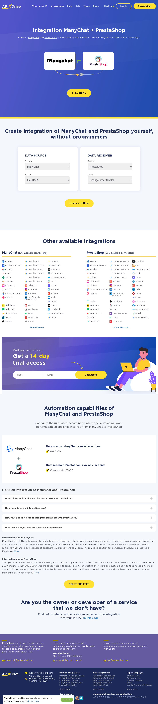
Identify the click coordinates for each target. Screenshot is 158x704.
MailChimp (10, 305)
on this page (90, 618)
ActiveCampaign (13, 265)
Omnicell (55, 261)
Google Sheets (35, 281)
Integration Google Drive (71, 683)
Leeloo (93, 301)
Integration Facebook (69, 678)
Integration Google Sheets (71, 676)
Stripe (53, 285)
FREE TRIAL (79, 93)
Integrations (57, 6)
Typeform (117, 301)
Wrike (30, 313)
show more (64, 689)
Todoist (54, 293)
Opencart (55, 265)
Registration (144, 6)
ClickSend (9, 285)
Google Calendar (36, 269)
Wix (114, 309)
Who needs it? (39, 6)
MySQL (8, 317)
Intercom (32, 293)
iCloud (31, 321)
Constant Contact (13, 293)
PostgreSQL (56, 273)
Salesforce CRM (58, 277)
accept (66, 699)
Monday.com (11, 313)
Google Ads (33, 261)
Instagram (32, 289)
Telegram (55, 289)
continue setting (79, 203)
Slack (53, 281)
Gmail (53, 317)
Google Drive (34, 277)
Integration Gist (100, 685)
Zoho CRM (33, 317)
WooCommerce (120, 313)
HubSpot (32, 285)
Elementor (140, 301)
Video (86, 6)
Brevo (8, 277)
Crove (54, 301)
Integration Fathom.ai (103, 678)
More (16, 551)
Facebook (55, 309)
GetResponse (57, 313)
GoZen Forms (141, 317)
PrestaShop (51, 38)
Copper (8, 297)
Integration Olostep (102, 683)
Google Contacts (36, 273)
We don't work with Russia (139, 685)
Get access (91, 375)
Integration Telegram (69, 680)
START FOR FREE (79, 584)
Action (28, 175)
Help (77, 6)
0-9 (144, 697)
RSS (137, 265)
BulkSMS (9, 281)
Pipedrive (55, 269)
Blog (69, 6)
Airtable (9, 269)
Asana (8, 273)
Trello (53, 297)
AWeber (9, 261)
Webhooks (33, 309)
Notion (8, 321)
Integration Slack (67, 685)
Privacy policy (133, 678)
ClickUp (8, 289)
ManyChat (33, 38)
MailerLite (9, 309)
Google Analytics (36, 265)
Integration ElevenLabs (104, 676)
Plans (96, 6)
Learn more (33, 701)
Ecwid (53, 305)
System (28, 161)
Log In (123, 6)
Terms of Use (133, 676)
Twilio (30, 305)
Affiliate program (135, 680)
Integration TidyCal (102, 680)
